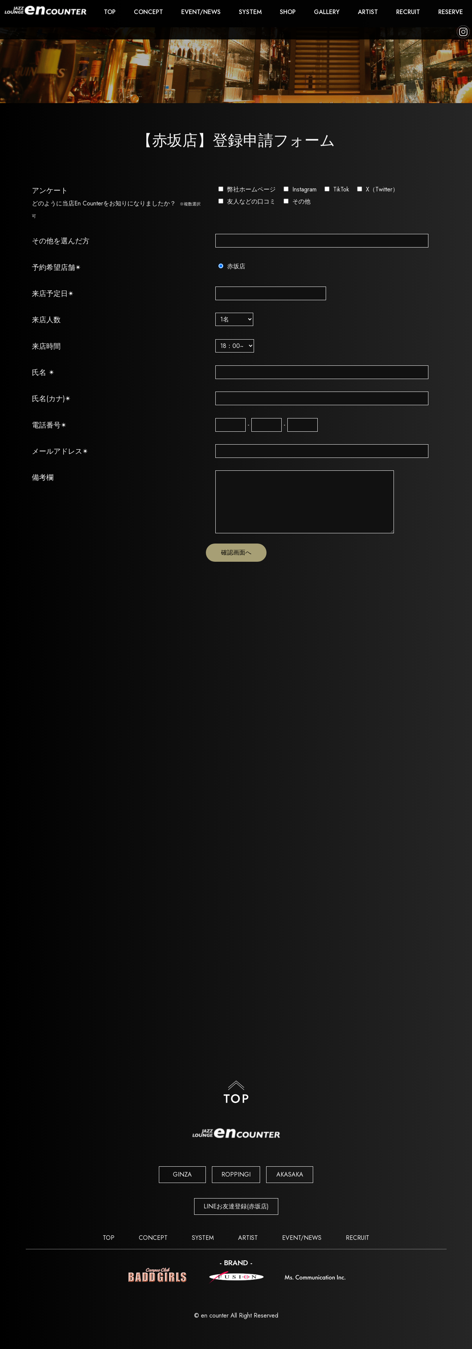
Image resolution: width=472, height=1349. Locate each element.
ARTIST (368, 12)
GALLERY (327, 12)
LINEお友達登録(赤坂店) (236, 1206)
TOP (110, 12)
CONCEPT (148, 12)
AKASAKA (289, 1174)
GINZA (182, 1174)
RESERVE (450, 12)
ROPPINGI (236, 1174)
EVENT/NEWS (201, 12)
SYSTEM (250, 12)
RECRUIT (408, 12)
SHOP (288, 12)
